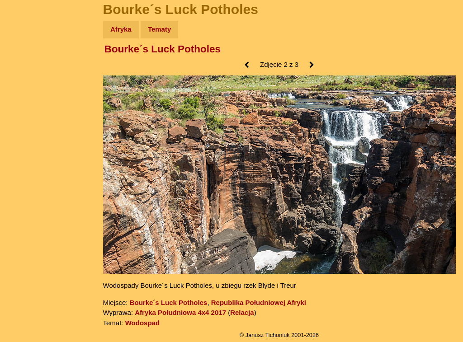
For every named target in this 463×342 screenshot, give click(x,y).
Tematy (159, 29)
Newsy (26, 99)
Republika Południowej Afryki (258, 302)
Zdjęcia (27, 82)
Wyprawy (30, 64)
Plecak (26, 151)
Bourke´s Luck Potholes (162, 49)
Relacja (242, 312)
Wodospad (142, 323)
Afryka (121, 29)
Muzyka (27, 134)
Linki (23, 169)
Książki (27, 117)
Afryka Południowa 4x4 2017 (180, 312)
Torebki (27, 186)
